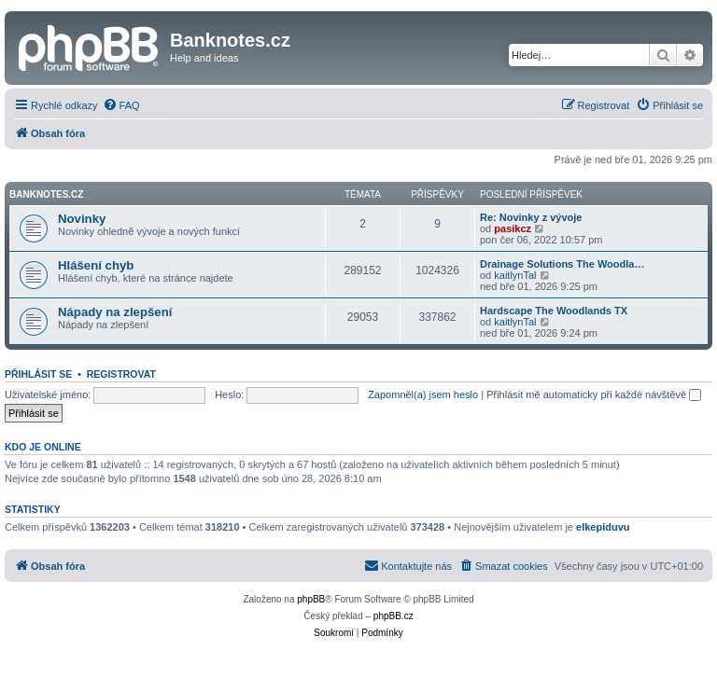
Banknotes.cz (46, 194)
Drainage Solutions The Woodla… (562, 264)
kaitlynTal (515, 275)
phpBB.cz (393, 616)
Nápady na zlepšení (115, 312)
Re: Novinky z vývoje (531, 217)
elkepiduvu (602, 527)
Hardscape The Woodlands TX (553, 310)
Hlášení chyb (96, 265)
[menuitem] (121, 105)
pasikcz (512, 228)
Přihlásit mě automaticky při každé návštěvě (593, 394)
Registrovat (121, 374)
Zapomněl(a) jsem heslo (423, 394)
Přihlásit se (38, 374)
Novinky (81, 219)
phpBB (311, 599)
